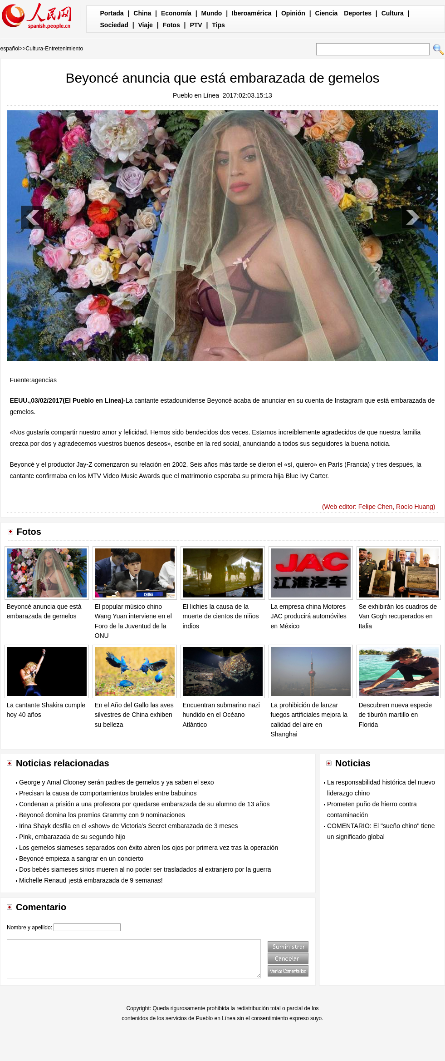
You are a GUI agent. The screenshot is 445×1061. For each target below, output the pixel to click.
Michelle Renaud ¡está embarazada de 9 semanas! (91, 880)
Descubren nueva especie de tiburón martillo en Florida (395, 714)
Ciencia (326, 13)
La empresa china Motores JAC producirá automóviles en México (309, 616)
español (10, 48)
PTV (196, 25)
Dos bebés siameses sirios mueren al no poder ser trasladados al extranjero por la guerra (145, 869)
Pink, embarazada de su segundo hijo (72, 836)
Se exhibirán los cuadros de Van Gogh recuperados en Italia (398, 616)
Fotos (171, 25)
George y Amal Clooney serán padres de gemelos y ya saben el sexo (116, 782)
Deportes (358, 13)
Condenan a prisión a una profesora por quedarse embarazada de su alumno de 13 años (144, 804)
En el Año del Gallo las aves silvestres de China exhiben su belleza (134, 714)
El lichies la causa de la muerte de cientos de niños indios (221, 616)
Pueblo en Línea (196, 95)
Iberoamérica (251, 13)
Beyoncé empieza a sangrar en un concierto (81, 858)
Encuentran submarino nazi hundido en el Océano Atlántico (221, 714)
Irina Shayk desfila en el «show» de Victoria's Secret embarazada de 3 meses (128, 825)
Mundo (211, 13)
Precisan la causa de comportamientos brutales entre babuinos (107, 793)
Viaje (145, 25)
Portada (112, 13)
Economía (176, 13)
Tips (218, 25)
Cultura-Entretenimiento (54, 48)
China (142, 13)
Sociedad (114, 25)
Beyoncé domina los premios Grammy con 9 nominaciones (102, 815)
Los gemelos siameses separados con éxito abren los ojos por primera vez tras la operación (148, 847)
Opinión (293, 13)
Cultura (392, 13)
